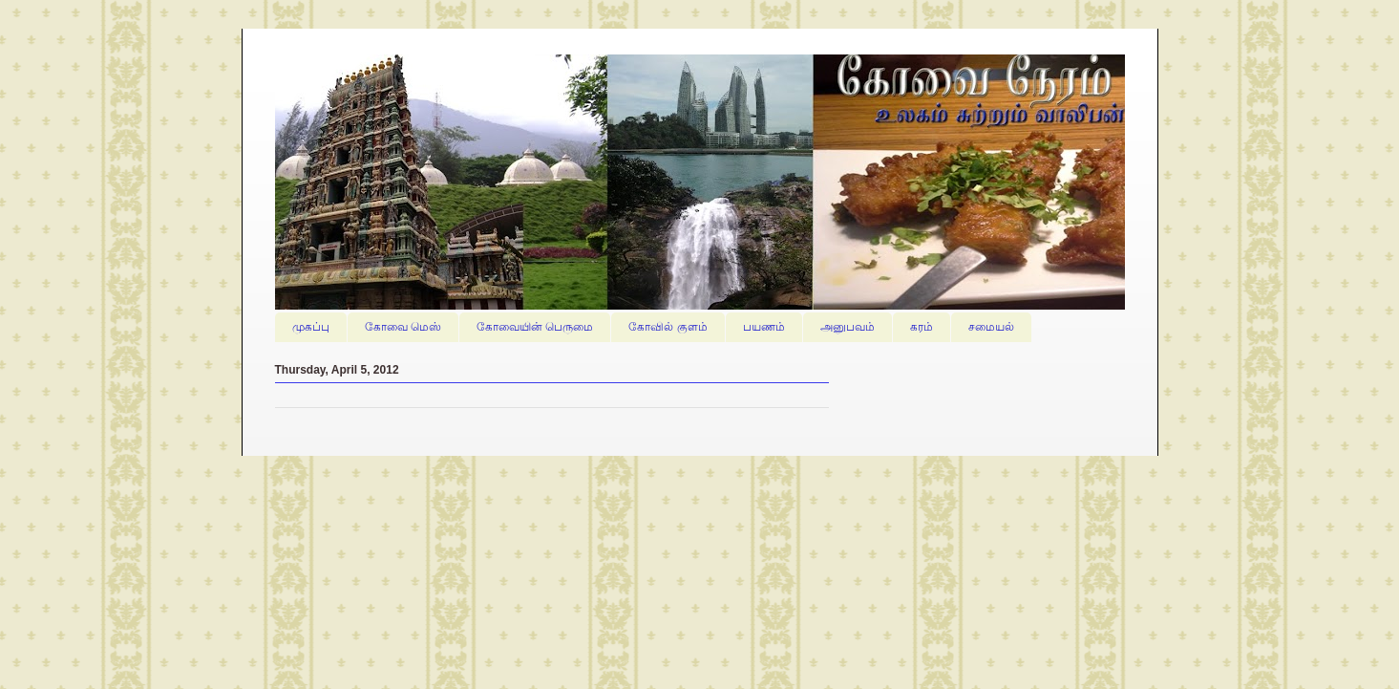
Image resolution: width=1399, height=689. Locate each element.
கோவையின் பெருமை (535, 327)
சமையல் (991, 327)
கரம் (921, 327)
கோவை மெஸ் (403, 327)
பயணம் (764, 327)
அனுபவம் (847, 327)
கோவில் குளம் (667, 327)
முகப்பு (310, 327)
